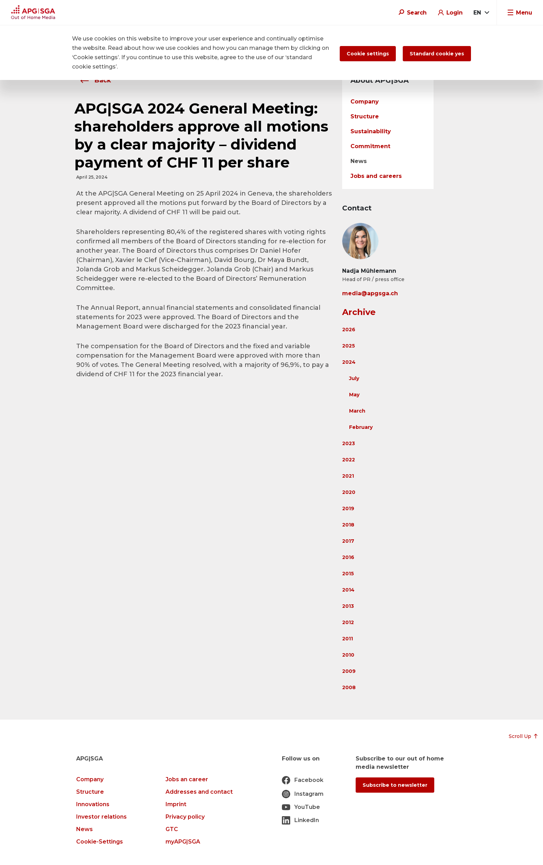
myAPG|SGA (183, 841)
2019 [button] (348, 508)
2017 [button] (348, 541)
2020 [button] (348, 492)
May (354, 394)
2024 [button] (349, 362)
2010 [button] (348, 655)
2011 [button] (347, 639)
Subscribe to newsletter (395, 785)
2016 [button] (348, 557)
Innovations (92, 804)
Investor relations (101, 816)
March (357, 411)
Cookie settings (368, 54)
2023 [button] (348, 443)
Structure (364, 116)
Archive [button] (359, 312)
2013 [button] (348, 606)
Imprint (176, 804)
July (354, 378)
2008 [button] (349, 687)
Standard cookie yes (437, 54)
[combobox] (481, 13)
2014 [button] (348, 590)
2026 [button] (348, 329)
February (361, 427)
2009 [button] (349, 671)
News (358, 161)
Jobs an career (187, 779)
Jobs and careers (376, 176)
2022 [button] (348, 460)
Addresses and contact (199, 792)
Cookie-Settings (99, 841)
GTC (172, 829)
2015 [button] (348, 573)
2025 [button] (348, 346)
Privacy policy (185, 816)
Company (364, 101)
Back (93, 80)
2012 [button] (348, 622)
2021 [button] (348, 476)
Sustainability (370, 131)
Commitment (370, 146)
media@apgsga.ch (370, 293)
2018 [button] (348, 525)
